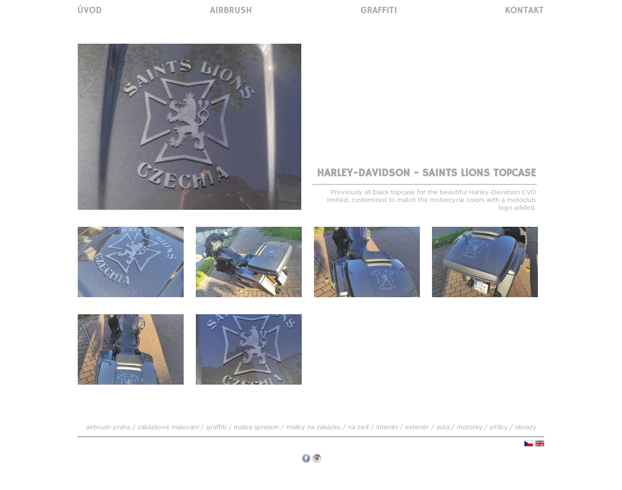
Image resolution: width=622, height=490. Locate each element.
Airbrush (231, 11)
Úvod (89, 11)
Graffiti (379, 11)
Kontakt (524, 11)
